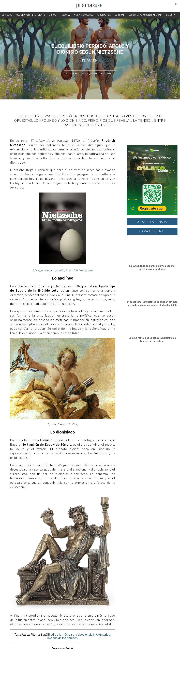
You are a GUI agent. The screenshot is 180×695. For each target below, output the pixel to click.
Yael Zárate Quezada (86, 73)
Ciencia (26, 666)
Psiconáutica (105, 666)
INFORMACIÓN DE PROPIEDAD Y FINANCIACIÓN (71, 690)
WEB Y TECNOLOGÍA (83, 15)
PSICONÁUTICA (104, 15)
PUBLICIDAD (42, 685)
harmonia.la (119, 690)
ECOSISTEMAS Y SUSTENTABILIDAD (145, 15)
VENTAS (30, 685)
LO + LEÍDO (7, 15)
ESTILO (5, 21)
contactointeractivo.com (140, 690)
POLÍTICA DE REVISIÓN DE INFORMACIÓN (120, 685)
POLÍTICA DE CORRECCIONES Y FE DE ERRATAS (24, 690)
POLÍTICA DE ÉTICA (89, 685)
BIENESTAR (171, 15)
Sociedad (119, 666)
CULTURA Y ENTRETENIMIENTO (30, 15)
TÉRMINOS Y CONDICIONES (64, 685)
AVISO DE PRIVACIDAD (12, 685)
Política (92, 666)
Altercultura (7, 666)
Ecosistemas (133, 666)
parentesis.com (103, 690)
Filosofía (90, 61)
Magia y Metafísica (76, 666)
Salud (145, 666)
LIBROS (52, 15)
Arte (18, 666)
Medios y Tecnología (54, 666)
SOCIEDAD (120, 15)
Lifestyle (155, 666)
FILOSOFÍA (65, 15)
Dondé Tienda (161, 690)
